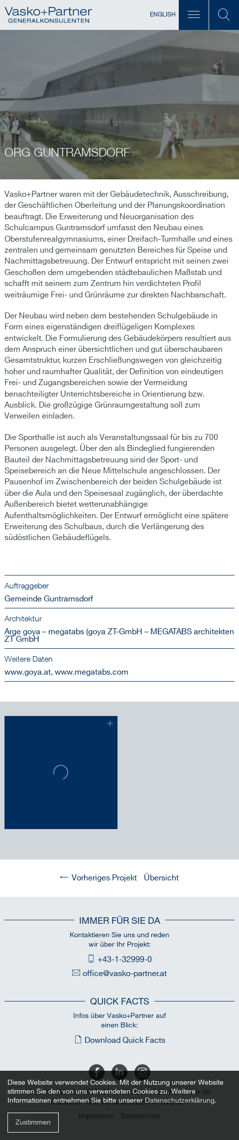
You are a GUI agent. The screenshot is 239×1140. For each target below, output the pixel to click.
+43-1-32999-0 (125, 960)
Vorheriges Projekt (104, 878)
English (163, 14)
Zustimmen (33, 1122)
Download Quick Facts (125, 1040)
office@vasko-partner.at (125, 974)
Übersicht (161, 878)
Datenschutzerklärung (180, 1100)
